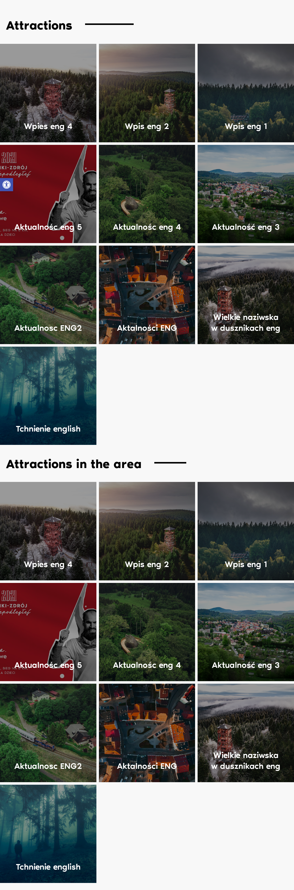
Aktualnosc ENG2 (48, 329)
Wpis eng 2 (147, 126)
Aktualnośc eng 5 (48, 228)
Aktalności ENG (147, 329)
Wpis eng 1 (246, 126)
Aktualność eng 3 (246, 228)
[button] (6, 184)
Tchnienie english (48, 430)
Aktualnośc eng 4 (147, 228)
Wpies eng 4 (48, 126)
